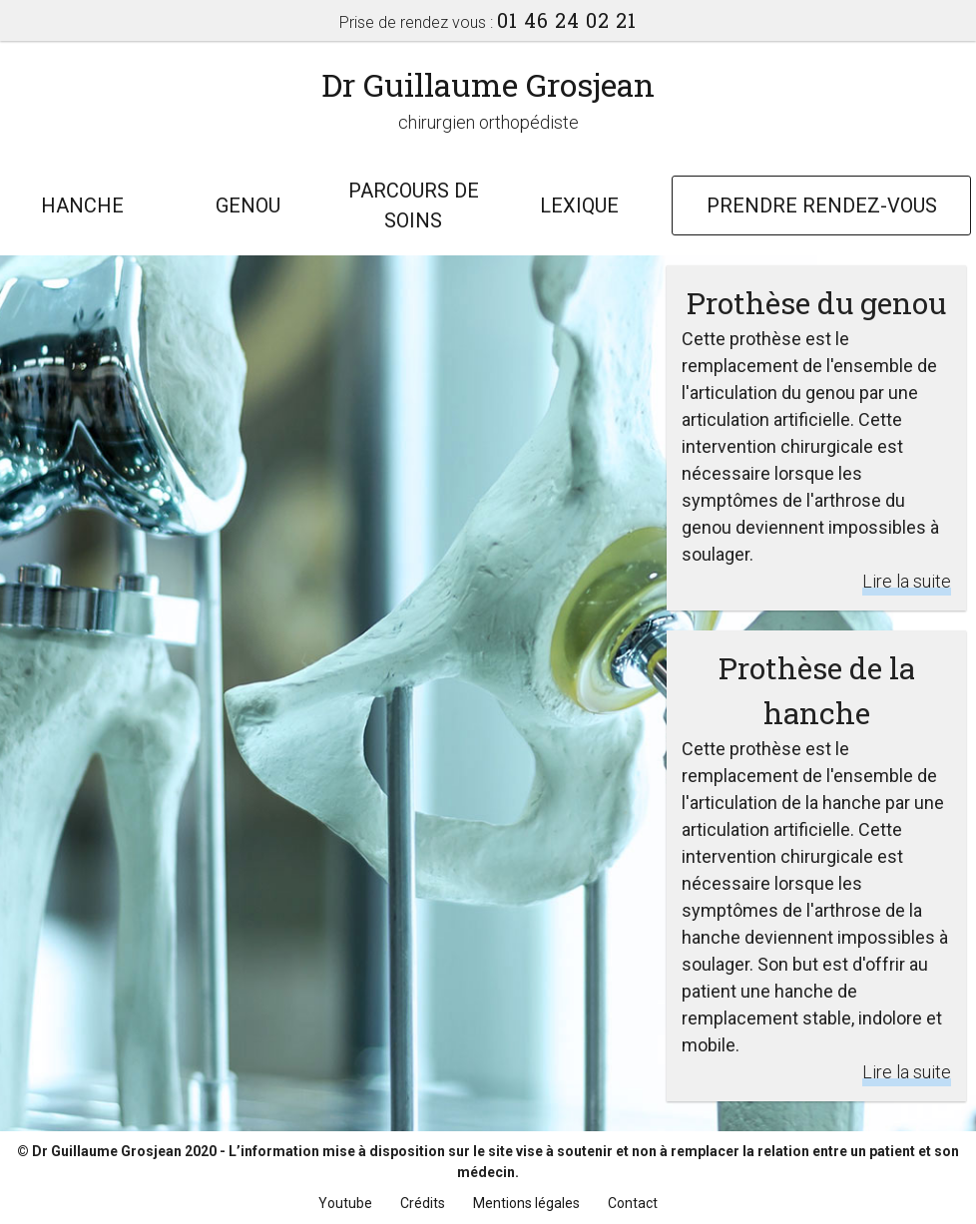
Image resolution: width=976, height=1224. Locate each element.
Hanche (82, 205)
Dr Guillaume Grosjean (488, 84)
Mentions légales (526, 1203)
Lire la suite (906, 581)
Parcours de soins (413, 205)
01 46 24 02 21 (567, 20)
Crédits (422, 1203)
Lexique (579, 205)
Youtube (345, 1203)
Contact (633, 1203)
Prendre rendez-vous (822, 205)
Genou (248, 205)
